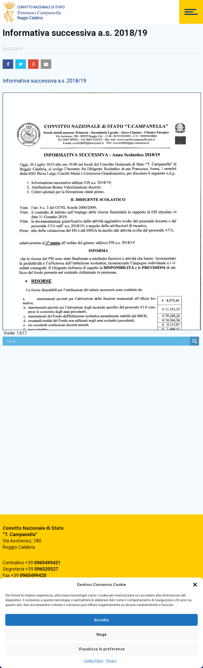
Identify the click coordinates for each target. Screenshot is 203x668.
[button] (195, 584)
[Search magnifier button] (194, 341)
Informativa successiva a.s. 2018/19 (44, 81)
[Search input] (98, 341)
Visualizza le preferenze (102, 649)
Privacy (111, 661)
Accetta (101, 620)
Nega (101, 634)
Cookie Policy (93, 661)
